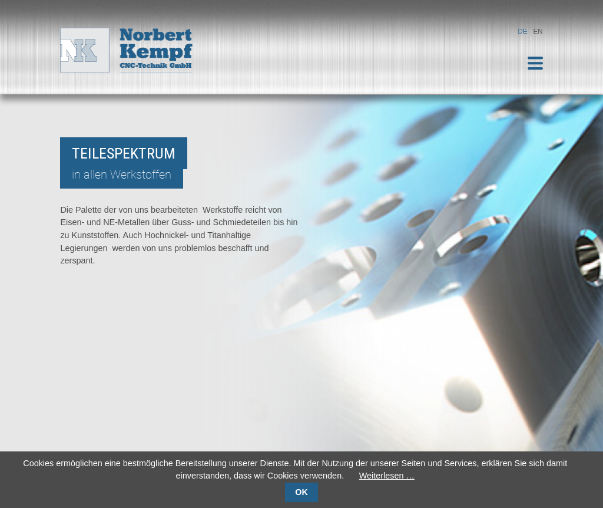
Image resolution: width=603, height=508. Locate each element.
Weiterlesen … (387, 475)
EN (538, 31)
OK (301, 492)
